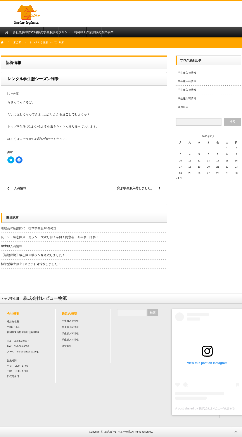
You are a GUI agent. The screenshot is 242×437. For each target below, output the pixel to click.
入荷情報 (20, 188)
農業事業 (107, 32)
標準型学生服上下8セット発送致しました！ (31, 264)
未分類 (17, 42)
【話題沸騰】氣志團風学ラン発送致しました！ (33, 255)
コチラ (24, 138)
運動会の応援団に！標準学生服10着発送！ (30, 228)
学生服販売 (51, 32)
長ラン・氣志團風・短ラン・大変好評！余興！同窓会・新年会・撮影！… (51, 237)
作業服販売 (93, 32)
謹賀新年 (183, 107)
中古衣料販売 (34, 32)
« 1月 (179, 178)
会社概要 (19, 32)
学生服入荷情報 (11, 246)
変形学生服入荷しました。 (135, 188)
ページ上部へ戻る (236, 432)
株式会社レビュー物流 (117, 431)
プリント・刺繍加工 (72, 32)
